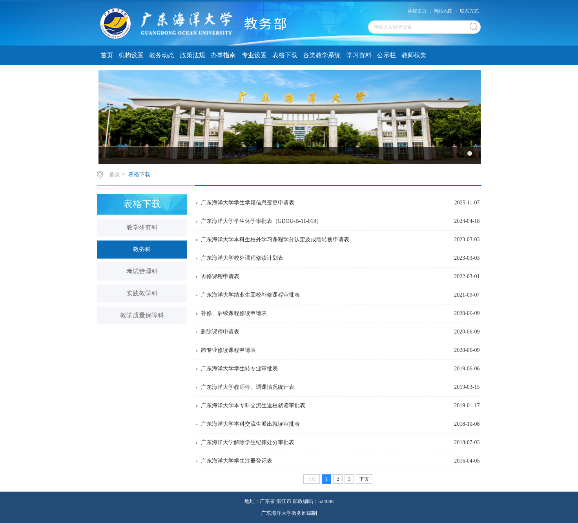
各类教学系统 (322, 55)
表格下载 (284, 55)
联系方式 (469, 11)
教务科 (142, 249)
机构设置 (131, 55)
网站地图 (443, 11)
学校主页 (417, 11)
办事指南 (223, 55)
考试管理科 (142, 271)
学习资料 (359, 55)
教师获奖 (414, 55)
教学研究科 (142, 227)
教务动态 (161, 55)
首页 (106, 55)
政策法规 (192, 55)
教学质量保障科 (142, 315)
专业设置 (254, 55)
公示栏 (386, 55)
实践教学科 (142, 293)
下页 (364, 479)
